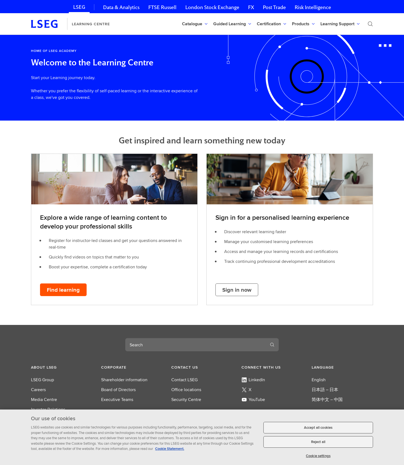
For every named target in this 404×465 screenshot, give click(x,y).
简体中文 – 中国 (327, 399)
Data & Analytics (121, 7)
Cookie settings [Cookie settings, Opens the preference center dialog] (318, 458)
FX (251, 7)
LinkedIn (253, 380)
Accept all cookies (318, 429)
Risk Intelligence (313, 7)
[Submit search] (370, 24)
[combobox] (195, 344)
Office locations (186, 389)
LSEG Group (42, 380)
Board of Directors (118, 389)
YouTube (253, 399)
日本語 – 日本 (325, 389)
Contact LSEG (184, 380)
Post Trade (274, 7)
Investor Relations (48, 409)
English (319, 380)
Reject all (318, 444)
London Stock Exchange (212, 7)
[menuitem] (195, 24)
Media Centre (44, 399)
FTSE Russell (162, 7)
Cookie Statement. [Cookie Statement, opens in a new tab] (169, 450)
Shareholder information (124, 380)
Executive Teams (117, 399)
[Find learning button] (63, 289)
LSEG (79, 7)
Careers (38, 389)
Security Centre (186, 399)
